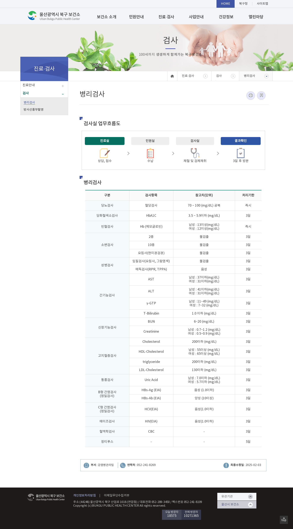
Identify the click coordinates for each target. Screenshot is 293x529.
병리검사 (29, 102)
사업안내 (196, 17)
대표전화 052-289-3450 (155, 502)
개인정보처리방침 (84, 495)
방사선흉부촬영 (34, 109)
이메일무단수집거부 (116, 495)
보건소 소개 (106, 17)
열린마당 (256, 17)
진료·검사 (166, 17)
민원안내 (136, 17)
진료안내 (29, 85)
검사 (26, 93)
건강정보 (226, 17)
